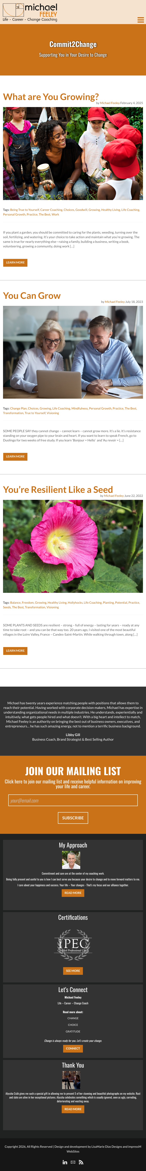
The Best (44, 214)
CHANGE (73, 1018)
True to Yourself (35, 413)
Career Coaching (51, 210)
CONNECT (73, 1048)
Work (55, 214)
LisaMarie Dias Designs (106, 1147)
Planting (108, 602)
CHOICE (73, 1024)
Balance (15, 602)
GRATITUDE (73, 1031)
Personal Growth (14, 214)
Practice (32, 214)
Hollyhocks (75, 602)
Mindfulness (79, 408)
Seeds (7, 607)
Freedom (28, 602)
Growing (94, 210)
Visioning (53, 413)
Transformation (13, 413)
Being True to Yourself (24, 210)
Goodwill (81, 210)
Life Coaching (130, 210)
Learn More (15, 262)
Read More (73, 893)
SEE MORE (73, 971)
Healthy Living (110, 210)
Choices (69, 210)
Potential (121, 602)
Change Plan (18, 408)
